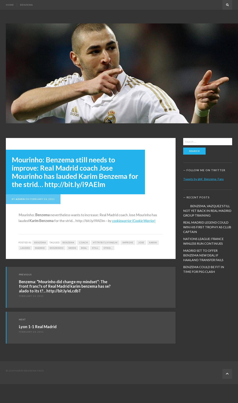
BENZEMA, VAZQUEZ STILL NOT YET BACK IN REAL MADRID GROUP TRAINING (207, 210)
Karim (153, 242)
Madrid (40, 248)
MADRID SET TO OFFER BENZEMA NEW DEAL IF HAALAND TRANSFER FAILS (203, 255)
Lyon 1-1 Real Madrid (38, 326)
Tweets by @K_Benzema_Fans (203, 179)
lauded (25, 248)
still (95, 248)
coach (83, 242)
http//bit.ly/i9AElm (105, 242)
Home (10, 4)
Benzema (26, 4)
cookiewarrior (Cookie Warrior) (133, 221)
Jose (141, 242)
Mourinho (56, 248)
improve (128, 242)
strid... (108, 248)
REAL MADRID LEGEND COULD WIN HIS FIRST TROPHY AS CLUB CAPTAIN (207, 227)
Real (84, 248)
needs (72, 248)
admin (20, 199)
